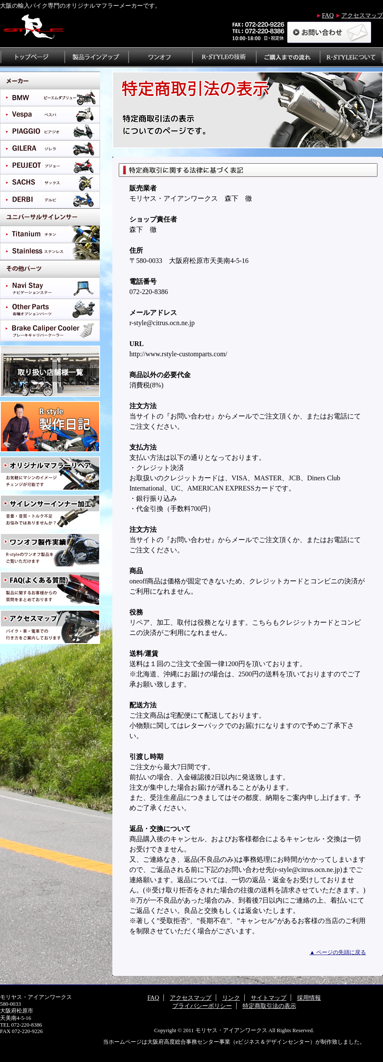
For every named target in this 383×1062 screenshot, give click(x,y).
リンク (231, 997)
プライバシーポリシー (202, 1005)
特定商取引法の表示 (269, 1005)
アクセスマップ (362, 15)
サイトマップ (268, 997)
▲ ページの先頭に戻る (337, 952)
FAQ (328, 15)
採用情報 (309, 997)
